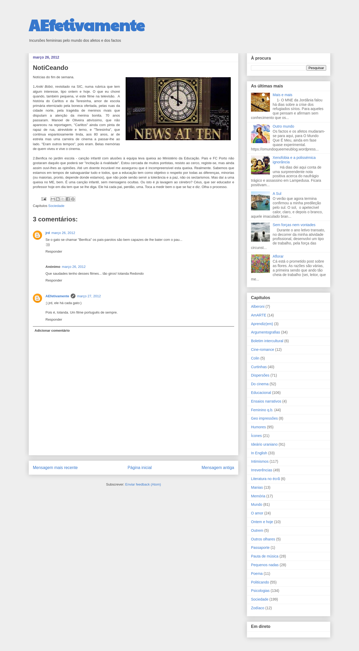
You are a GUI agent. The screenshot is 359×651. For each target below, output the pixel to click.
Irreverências (261, 470)
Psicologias (260, 590)
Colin (255, 358)
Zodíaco (257, 608)
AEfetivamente (87, 25)
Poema (257, 573)
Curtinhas (259, 367)
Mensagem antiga (218, 467)
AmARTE (258, 315)
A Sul (277, 193)
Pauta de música (264, 556)
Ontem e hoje (262, 522)
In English (259, 453)
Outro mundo (283, 126)
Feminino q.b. (262, 410)
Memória (258, 496)
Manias (257, 487)
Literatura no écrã (265, 479)
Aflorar (278, 256)
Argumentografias (265, 332)
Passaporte (260, 547)
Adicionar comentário (52, 330)
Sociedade (56, 206)
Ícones (256, 436)
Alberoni (257, 306)
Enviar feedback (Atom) (143, 484)
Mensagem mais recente (55, 467)
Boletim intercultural (267, 341)
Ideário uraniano (264, 444)
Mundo (256, 504)
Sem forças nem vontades (294, 225)
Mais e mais (283, 95)
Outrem (257, 530)
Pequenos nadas (265, 565)
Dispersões (260, 375)
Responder (53, 251)
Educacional (261, 392)
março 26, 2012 (63, 233)
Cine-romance (262, 349)
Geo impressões (264, 418)
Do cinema (260, 384)
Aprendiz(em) (262, 324)
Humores (258, 427)
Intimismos (260, 461)
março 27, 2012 (89, 296)
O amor (257, 513)
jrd (47, 233)
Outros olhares (263, 539)
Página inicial (139, 467)
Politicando (260, 582)
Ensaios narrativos (266, 401)
